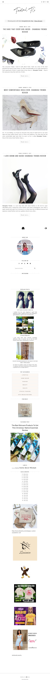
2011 (25, 500)
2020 (24, 484)
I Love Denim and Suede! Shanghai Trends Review (25, 155)
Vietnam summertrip (25, 335)
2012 (25, 498)
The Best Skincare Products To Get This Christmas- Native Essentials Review (25, 427)
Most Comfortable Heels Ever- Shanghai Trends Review (25, 91)
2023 (24, 479)
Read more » (25, 76)
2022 (25, 481)
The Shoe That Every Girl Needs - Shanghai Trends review (25, 30)
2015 (25, 493)
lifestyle (25, 374)
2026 (24, 474)
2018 (24, 488)
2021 (24, 482)
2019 (24, 486)
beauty (25, 384)
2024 (24, 477)
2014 (25, 495)
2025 (24, 475)
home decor (25, 378)
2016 (24, 491)
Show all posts (38, 21)
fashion (25, 381)
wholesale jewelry (17, 655)
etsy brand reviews (25, 394)
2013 (25, 497)
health (25, 388)
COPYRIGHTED (25, 679)
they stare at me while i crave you (25, 310)
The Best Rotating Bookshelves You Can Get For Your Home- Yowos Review (25, 361)
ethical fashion (25, 391)
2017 (24, 490)
